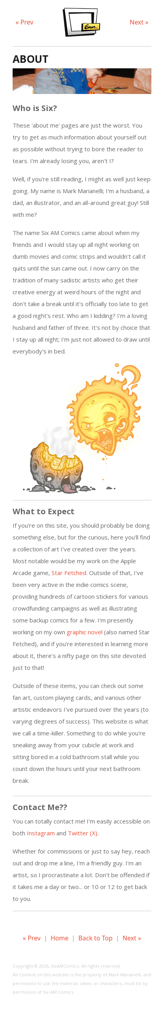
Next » (139, 22)
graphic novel (84, 632)
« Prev (25, 22)
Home (59, 938)
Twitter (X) (82, 833)
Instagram (41, 833)
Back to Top (95, 938)
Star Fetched (69, 573)
